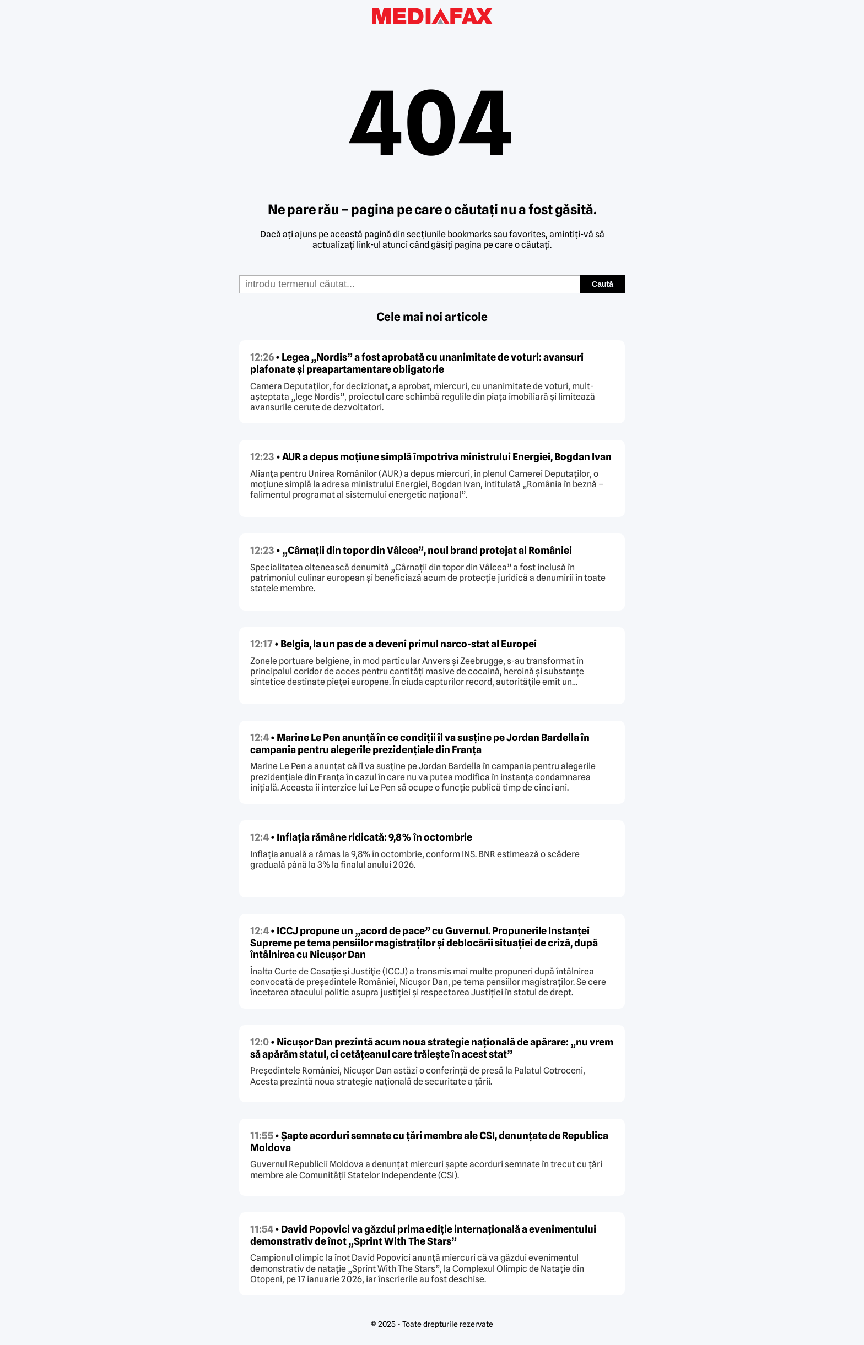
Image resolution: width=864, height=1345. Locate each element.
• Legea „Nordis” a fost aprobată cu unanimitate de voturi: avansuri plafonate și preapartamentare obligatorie (417, 363)
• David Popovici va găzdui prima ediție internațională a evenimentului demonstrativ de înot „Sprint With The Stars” (423, 1235)
